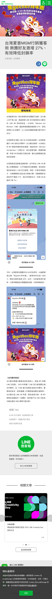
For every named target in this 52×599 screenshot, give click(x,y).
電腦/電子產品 (24, 419)
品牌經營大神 (28, 415)
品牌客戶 (13, 419)
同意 (26, 593)
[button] (23, 544)
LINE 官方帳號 (15, 415)
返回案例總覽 (26, 550)
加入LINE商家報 (26, 466)
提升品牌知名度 (16, 424)
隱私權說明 (32, 586)
